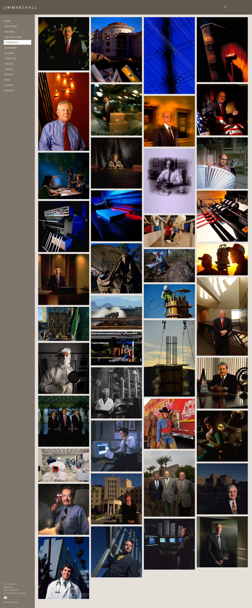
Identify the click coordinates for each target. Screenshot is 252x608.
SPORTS (9, 74)
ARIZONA (10, 31)
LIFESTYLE (10, 58)
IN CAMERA (11, 47)
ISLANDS (9, 53)
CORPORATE (11, 42)
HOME (7, 21)
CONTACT (9, 90)
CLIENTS (8, 85)
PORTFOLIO (10, 26)
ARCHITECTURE (13, 37)
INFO (7, 79)
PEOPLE (9, 63)
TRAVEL (9, 69)
